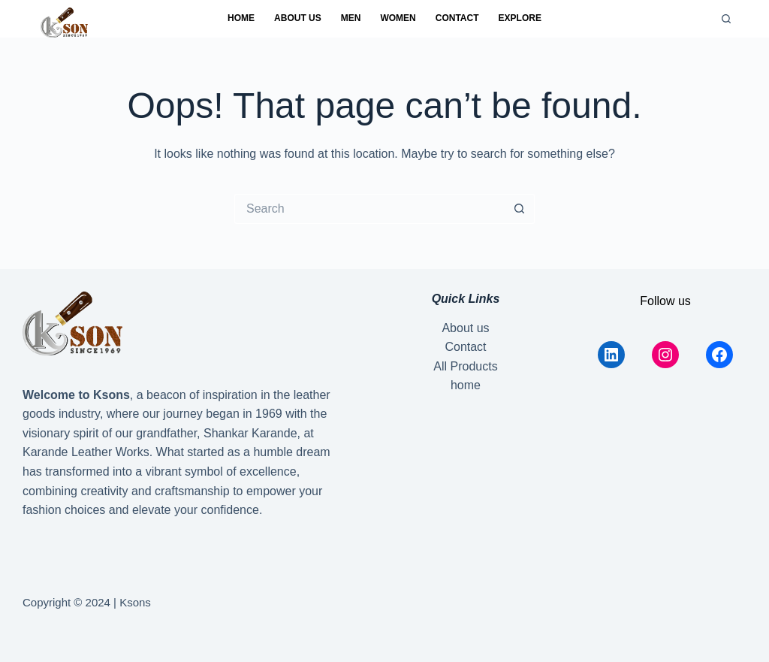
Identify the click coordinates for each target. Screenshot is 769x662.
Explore (520, 18)
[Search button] (520, 209)
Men (351, 18)
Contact (457, 18)
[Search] (726, 18)
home (241, 18)
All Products (465, 366)
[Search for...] (369, 209)
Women (397, 18)
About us (297, 18)
